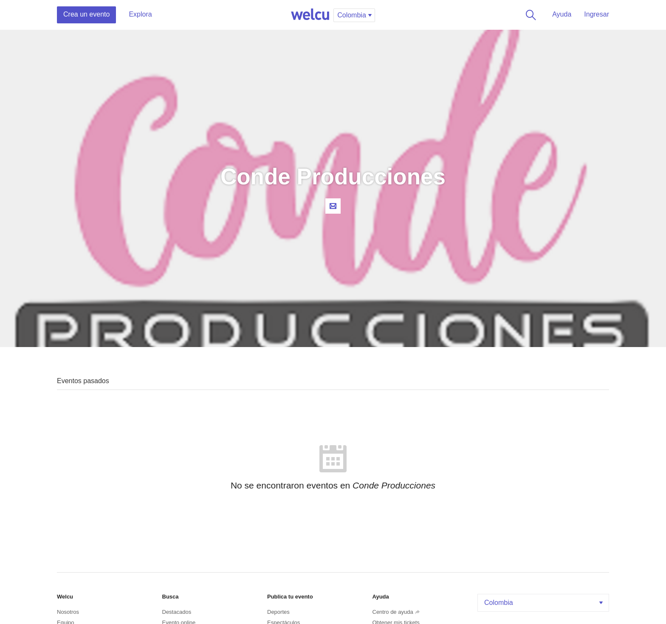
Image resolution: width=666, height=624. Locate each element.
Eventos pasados (83, 380)
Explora (140, 14)
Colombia (544, 602)
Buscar (529, 15)
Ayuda (561, 14)
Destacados (177, 612)
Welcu (310, 14)
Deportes (278, 612)
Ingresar (596, 14)
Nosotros (68, 612)
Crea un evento (86, 14)
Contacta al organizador (333, 206)
